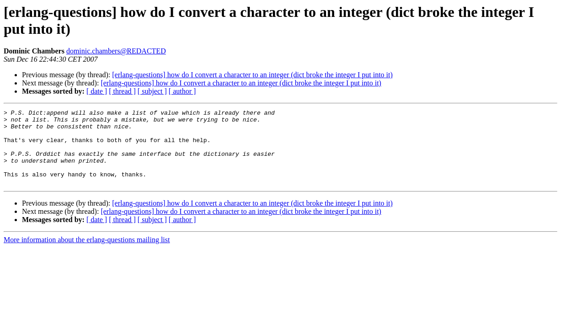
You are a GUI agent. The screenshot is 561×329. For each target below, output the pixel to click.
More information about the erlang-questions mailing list (87, 255)
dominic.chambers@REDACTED (116, 51)
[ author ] (182, 91)
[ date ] (96, 91)
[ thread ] (122, 91)
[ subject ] (152, 91)
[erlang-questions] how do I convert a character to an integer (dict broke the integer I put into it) (252, 75)
